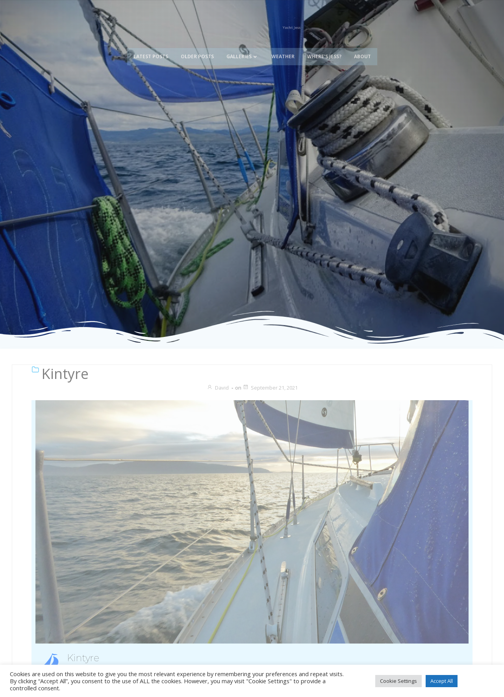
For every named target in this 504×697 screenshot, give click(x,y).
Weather (283, 48)
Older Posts (197, 48)
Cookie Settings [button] (398, 680)
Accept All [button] (441, 680)
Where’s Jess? (324, 48)
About (362, 48)
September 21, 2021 (270, 387)
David (218, 387)
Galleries (242, 48)
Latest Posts (150, 48)
